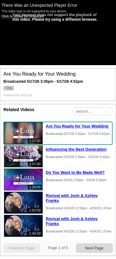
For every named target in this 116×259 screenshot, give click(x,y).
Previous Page (22, 248)
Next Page (94, 248)
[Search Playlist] (92, 111)
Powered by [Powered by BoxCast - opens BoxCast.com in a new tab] (17, 95)
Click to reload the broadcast (23, 16)
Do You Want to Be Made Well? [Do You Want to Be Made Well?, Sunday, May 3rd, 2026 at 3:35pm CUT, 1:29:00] (75, 172)
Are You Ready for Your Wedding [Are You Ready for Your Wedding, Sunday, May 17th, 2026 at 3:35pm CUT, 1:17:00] (77, 126)
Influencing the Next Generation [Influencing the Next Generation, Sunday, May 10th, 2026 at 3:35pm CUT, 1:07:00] (76, 149)
